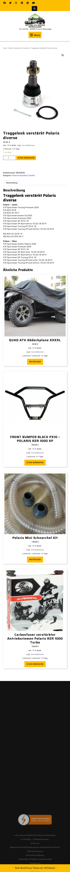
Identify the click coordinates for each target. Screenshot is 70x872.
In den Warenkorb (26, 158)
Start (4, 48)
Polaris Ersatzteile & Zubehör (18, 48)
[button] (62, 55)
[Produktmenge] (9, 158)
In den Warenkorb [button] (35, 462)
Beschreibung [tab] (11, 183)
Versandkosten (28, 145)
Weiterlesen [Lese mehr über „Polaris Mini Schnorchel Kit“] (35, 559)
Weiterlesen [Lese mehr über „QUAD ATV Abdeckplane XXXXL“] (35, 362)
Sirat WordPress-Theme (27, 868)
